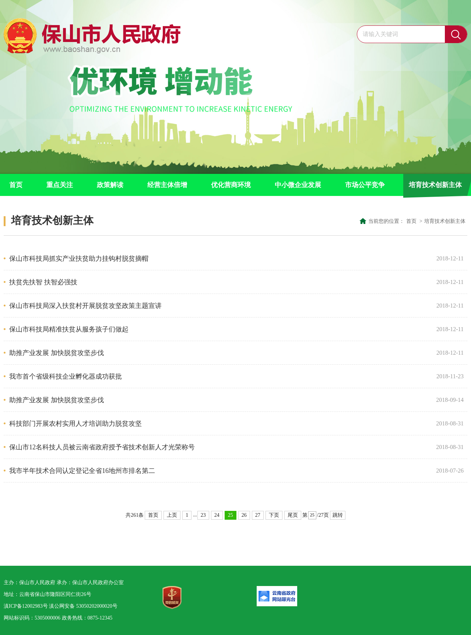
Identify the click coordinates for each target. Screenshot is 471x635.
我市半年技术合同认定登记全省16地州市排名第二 (219, 471)
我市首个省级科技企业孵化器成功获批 (219, 376)
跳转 (338, 515)
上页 (172, 515)
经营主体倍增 (167, 185)
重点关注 (59, 185)
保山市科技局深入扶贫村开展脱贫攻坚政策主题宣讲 (219, 306)
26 (244, 515)
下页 (274, 515)
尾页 (293, 515)
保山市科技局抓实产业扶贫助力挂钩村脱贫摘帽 (219, 258)
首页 (15, 185)
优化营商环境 (231, 185)
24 (216, 515)
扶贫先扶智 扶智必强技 (219, 282)
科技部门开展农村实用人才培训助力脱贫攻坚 (219, 423)
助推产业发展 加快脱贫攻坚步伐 (219, 353)
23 (203, 515)
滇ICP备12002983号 (26, 606)
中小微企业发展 (298, 185)
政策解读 (110, 185)
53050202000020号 (96, 606)
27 (257, 515)
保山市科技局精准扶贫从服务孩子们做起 (219, 329)
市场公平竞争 (365, 185)
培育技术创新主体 (435, 185)
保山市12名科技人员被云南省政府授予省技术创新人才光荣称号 (219, 447)
